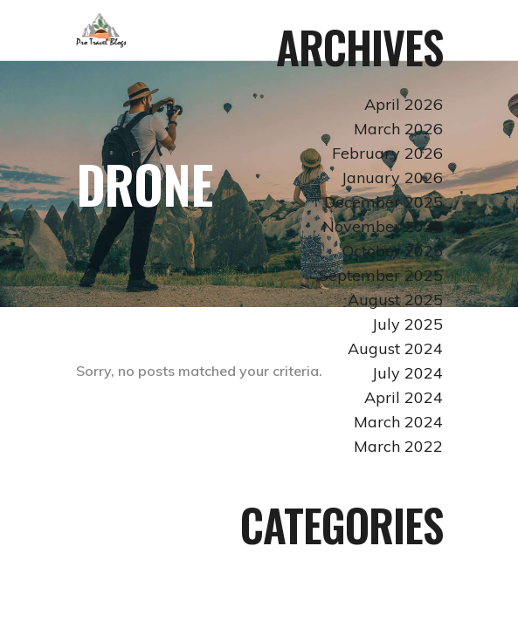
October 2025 (392, 251)
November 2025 (382, 226)
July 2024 (407, 373)
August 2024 (395, 348)
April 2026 (403, 104)
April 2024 (403, 397)
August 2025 (395, 300)
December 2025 (383, 202)
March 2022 (398, 446)
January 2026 (392, 177)
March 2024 (398, 422)
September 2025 (381, 275)
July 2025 (407, 324)
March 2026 (398, 129)
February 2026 (387, 153)
